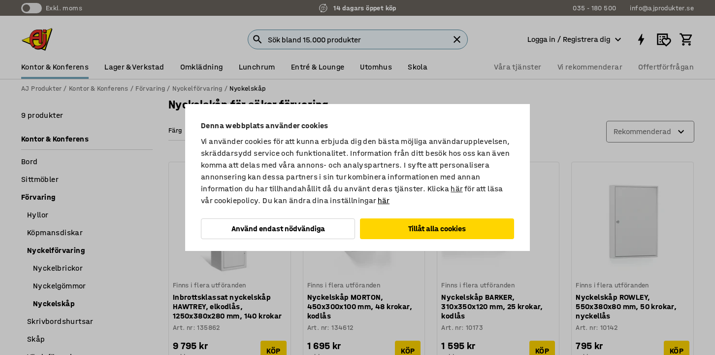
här (456, 188)
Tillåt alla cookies (437, 228)
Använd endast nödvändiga (278, 228)
